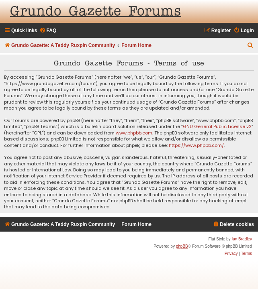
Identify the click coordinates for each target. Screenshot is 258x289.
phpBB (182, 246)
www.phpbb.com (134, 133)
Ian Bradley (241, 239)
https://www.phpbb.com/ (196, 145)
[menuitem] (48, 30)
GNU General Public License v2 (217, 127)
